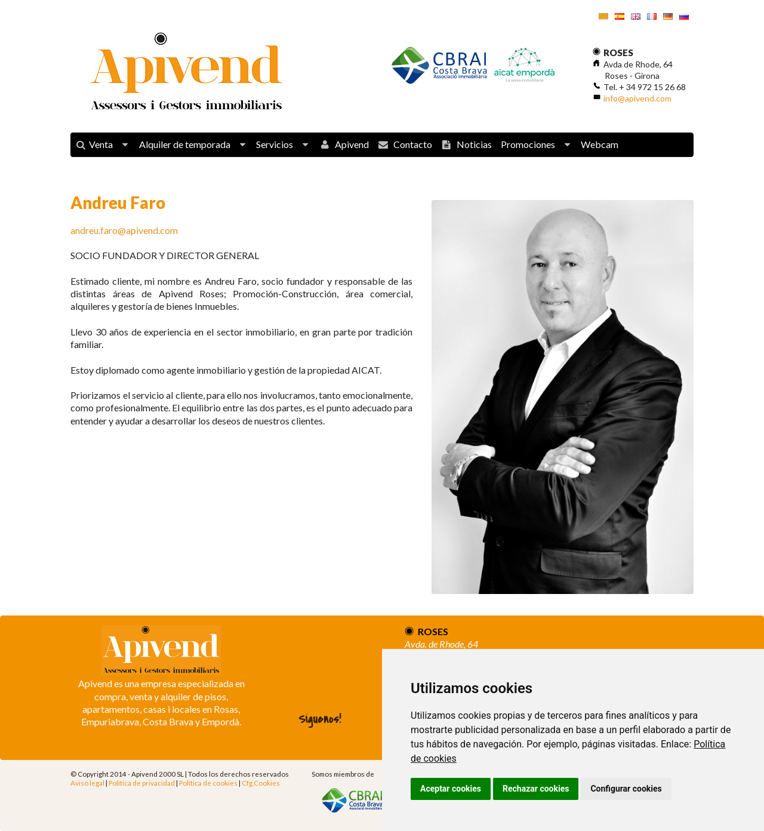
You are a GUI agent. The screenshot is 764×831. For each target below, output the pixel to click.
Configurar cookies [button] (625, 788)
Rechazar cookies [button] (536, 788)
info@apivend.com (637, 98)
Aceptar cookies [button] (450, 788)
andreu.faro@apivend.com (124, 230)
